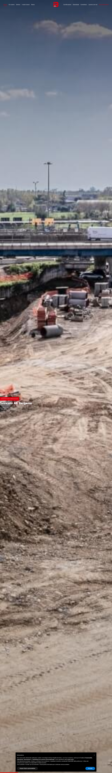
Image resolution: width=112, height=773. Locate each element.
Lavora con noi (93, 4)
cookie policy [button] (70, 759)
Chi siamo (11, 4)
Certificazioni (67, 4)
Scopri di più (4, 408)
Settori (18, 4)
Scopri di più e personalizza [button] (27, 768)
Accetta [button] (90, 768)
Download (76, 4)
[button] (94, 755)
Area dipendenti (104, 4)
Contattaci (84, 4)
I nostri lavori (26, 4)
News (33, 4)
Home (5, 4)
